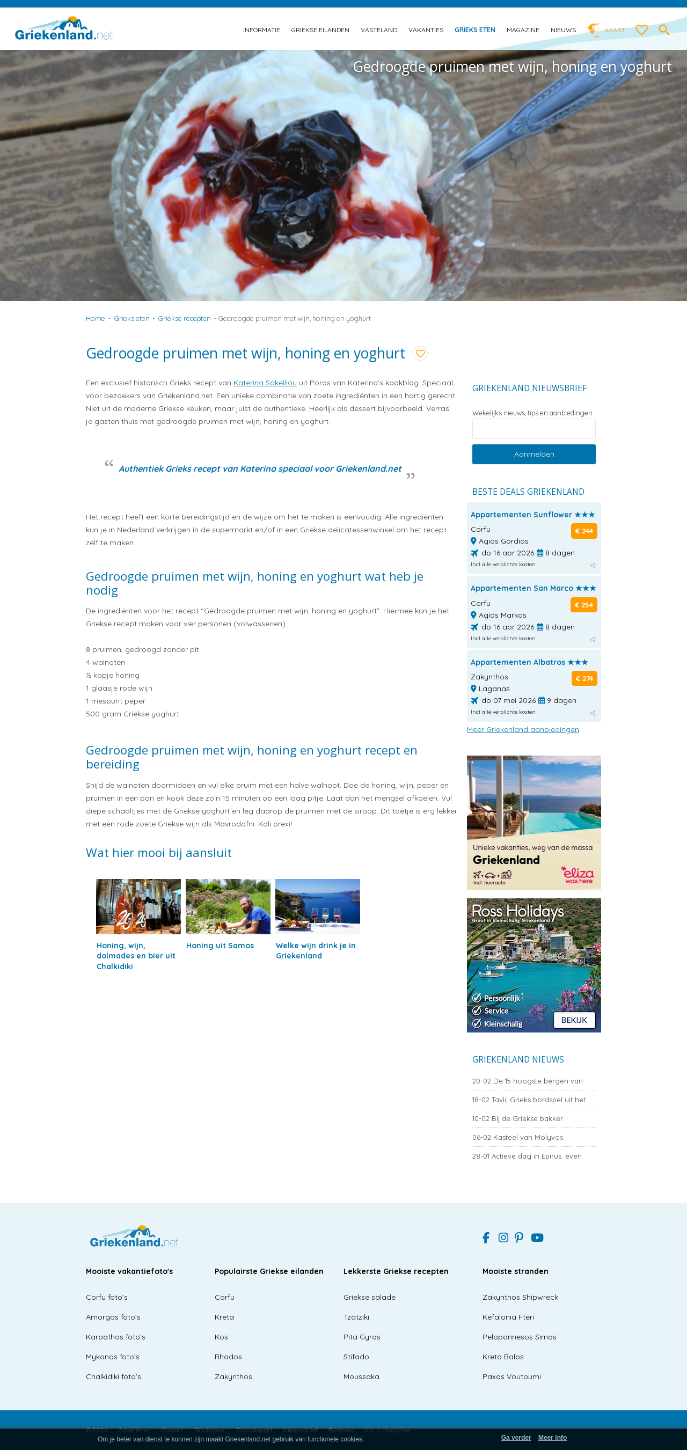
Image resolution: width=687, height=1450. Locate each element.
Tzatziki (356, 1317)
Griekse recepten (184, 318)
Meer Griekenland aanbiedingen (523, 729)
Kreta (224, 1317)
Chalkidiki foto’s (113, 1376)
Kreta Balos (503, 1356)
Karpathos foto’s (115, 1337)
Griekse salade (370, 1297)
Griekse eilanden (320, 30)
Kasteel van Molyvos (517, 1137)
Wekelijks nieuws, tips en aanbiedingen (532, 412)
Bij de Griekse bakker (517, 1118)
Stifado (356, 1356)
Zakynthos (233, 1376)
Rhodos (228, 1356)
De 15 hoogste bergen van (527, 1080)
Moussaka (361, 1376)
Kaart (614, 30)
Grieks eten (475, 30)
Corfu (225, 1297)
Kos (221, 1337)
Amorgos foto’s (113, 1317)
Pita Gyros (362, 1337)
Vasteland (379, 30)
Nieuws (563, 30)
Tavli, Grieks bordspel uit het (529, 1099)
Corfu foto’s (107, 1297)
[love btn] (642, 30)
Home (95, 318)
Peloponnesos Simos (520, 1337)
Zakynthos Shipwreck (520, 1297)
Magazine (523, 30)
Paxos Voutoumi (512, 1376)
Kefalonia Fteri (508, 1317)
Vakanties (425, 30)
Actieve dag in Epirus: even (527, 1156)
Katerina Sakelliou (265, 382)
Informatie (261, 30)
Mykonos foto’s (113, 1356)
